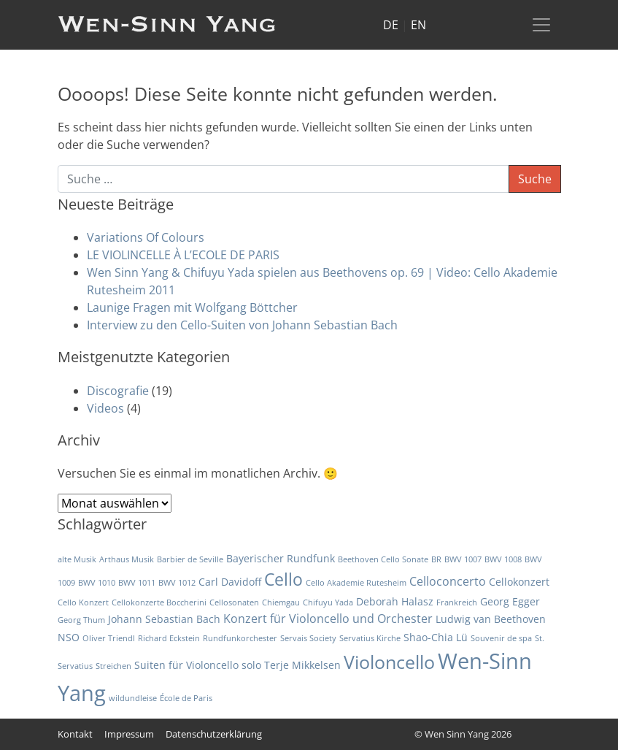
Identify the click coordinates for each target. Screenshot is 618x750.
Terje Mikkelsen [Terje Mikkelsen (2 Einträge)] (302, 665)
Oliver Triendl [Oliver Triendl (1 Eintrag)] (108, 638)
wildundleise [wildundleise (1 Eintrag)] (133, 698)
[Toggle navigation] (541, 25)
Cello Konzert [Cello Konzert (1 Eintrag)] (83, 602)
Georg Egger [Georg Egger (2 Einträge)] (510, 601)
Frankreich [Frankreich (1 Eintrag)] (456, 602)
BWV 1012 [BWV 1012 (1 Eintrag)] (177, 583)
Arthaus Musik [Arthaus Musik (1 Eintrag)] (126, 559)
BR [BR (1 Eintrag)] (436, 559)
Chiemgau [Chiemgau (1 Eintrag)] (281, 602)
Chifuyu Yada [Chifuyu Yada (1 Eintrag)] (328, 602)
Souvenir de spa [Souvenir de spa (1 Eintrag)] (501, 638)
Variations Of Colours (145, 237)
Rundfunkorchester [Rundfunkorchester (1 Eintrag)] (240, 638)
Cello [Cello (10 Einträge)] (283, 579)
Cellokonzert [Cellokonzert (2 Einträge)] (519, 582)
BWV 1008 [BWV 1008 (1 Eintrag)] (503, 559)
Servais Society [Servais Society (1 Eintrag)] (308, 638)
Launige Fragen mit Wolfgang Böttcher (192, 307)
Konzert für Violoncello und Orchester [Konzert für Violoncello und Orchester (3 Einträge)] (328, 619)
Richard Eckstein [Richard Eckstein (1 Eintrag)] (169, 638)
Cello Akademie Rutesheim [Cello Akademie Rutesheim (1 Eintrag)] (356, 583)
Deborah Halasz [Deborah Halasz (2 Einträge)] (394, 601)
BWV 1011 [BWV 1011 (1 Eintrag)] (136, 583)
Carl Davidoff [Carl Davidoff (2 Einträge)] (229, 582)
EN (418, 25)
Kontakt (75, 734)
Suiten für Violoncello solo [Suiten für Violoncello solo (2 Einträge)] (197, 665)
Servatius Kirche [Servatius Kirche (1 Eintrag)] (370, 638)
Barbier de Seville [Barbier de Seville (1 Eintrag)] (190, 559)
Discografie (118, 391)
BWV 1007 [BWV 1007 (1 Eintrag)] (463, 559)
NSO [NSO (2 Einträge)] (69, 637)
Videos (105, 408)
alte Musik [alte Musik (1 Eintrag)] (77, 559)
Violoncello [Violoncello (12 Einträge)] (389, 662)
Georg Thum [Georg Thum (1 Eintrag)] (81, 620)
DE (390, 25)
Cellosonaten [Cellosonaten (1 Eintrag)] (234, 602)
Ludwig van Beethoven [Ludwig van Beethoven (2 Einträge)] (491, 619)
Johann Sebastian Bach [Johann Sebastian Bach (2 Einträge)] (164, 619)
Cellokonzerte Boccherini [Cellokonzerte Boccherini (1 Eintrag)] (159, 602)
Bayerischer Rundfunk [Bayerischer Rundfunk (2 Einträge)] (280, 558)
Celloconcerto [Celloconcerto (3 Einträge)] (447, 581)
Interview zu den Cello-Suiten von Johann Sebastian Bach (242, 325)
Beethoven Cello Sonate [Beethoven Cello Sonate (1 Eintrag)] (383, 559)
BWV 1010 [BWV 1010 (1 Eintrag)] (96, 583)
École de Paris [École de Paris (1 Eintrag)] (186, 698)
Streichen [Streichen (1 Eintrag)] (113, 666)
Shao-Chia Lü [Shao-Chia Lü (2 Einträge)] (435, 637)
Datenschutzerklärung (214, 734)
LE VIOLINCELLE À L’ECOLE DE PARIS (183, 255)
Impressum (129, 734)
